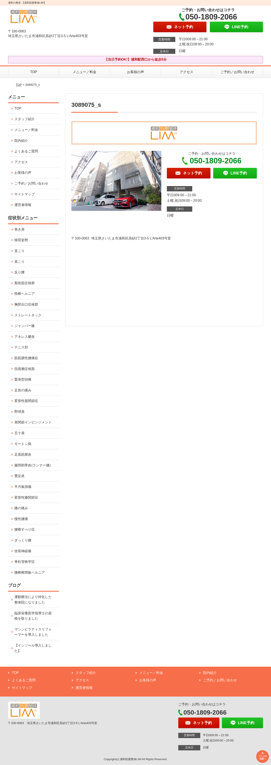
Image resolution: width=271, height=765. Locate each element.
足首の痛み (22, 390)
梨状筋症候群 (24, 283)
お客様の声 (135, 72)
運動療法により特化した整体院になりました (33, 599)
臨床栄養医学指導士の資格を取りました (33, 615)
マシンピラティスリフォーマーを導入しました (33, 632)
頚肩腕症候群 (24, 369)
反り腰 (19, 272)
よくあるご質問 (26, 151)
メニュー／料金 (84, 72)
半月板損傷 (22, 486)
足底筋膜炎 (22, 454)
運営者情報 (22, 205)
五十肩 (19, 433)
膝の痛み (21, 508)
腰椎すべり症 (24, 529)
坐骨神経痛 (22, 551)
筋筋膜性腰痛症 (26, 358)
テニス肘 (21, 347)
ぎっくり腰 (22, 540)
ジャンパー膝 (24, 326)
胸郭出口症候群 (26, 304)
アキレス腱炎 (24, 336)
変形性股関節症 (26, 401)
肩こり (19, 261)
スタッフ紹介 (24, 119)
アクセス (186, 72)
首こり (19, 251)
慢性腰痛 (21, 519)
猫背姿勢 (21, 240)
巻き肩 (19, 229)
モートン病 (22, 444)
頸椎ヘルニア (24, 293)
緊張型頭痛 (22, 379)
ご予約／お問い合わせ (237, 72)
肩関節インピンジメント (33, 422)
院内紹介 (21, 140)
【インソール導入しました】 (33, 648)
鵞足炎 (19, 476)
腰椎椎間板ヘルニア (29, 572)
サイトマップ (24, 194)
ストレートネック (27, 315)
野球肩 (19, 411)
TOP (33, 72)
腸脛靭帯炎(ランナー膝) (32, 465)
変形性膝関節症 (26, 497)
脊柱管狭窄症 (24, 561)
